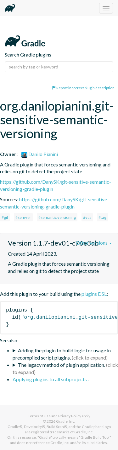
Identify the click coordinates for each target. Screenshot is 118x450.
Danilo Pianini (39, 154)
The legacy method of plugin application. (61, 365)
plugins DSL (94, 294)
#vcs (87, 217)
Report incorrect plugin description (83, 87)
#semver (23, 217)
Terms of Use (39, 416)
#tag (102, 217)
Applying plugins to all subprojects (50, 379)
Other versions (94, 243)
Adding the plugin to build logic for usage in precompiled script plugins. (62, 354)
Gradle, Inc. (65, 421)
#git (5, 217)
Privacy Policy (69, 416)
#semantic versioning (57, 217)
